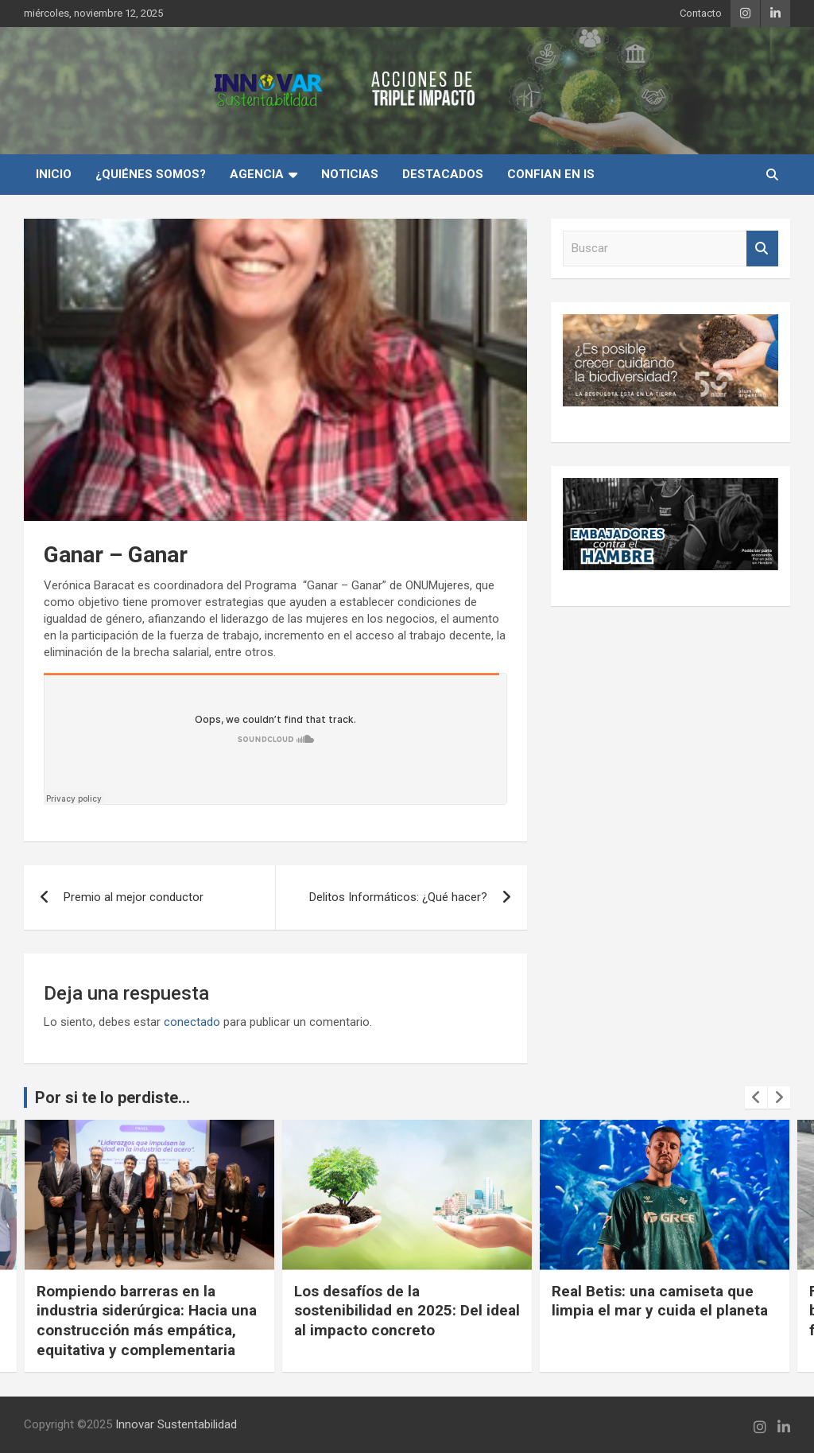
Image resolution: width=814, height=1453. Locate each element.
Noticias (349, 174)
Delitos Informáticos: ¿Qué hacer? (398, 897)
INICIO (54, 174)
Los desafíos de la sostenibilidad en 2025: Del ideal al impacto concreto (407, 1310)
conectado (192, 1022)
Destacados (442, 174)
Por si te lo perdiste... (112, 1097)
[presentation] (756, 1097)
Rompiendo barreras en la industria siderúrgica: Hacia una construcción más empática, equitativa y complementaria (147, 1320)
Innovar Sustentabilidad (176, 1424)
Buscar (762, 248)
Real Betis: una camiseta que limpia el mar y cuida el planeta (660, 1301)
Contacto (701, 13)
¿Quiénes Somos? (150, 174)
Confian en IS (551, 174)
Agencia (257, 174)
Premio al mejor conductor (134, 897)
